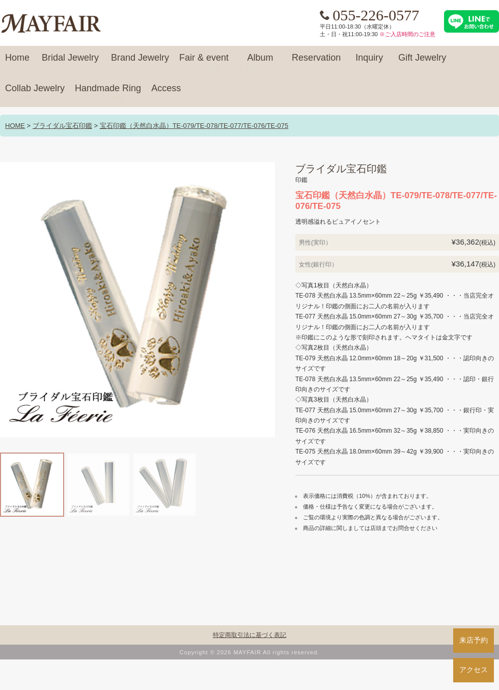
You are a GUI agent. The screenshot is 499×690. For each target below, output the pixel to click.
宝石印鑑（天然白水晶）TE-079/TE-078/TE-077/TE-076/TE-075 (194, 125)
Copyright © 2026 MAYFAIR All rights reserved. (250, 652)
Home (17, 62)
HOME (15, 125)
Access (166, 92)
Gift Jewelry (422, 62)
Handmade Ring (108, 92)
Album (260, 62)
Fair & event (204, 62)
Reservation (316, 62)
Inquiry (369, 62)
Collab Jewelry (35, 92)
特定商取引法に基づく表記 (249, 635)
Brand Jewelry (140, 62)
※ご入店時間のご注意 (407, 34)
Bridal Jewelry (70, 62)
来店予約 (473, 640)
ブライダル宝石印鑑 (62, 125)
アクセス (473, 670)
